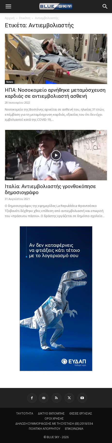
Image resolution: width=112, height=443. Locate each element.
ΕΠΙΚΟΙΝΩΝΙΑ (74, 429)
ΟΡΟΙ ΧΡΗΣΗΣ (54, 418)
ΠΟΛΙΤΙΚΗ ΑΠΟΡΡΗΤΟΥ (44, 429)
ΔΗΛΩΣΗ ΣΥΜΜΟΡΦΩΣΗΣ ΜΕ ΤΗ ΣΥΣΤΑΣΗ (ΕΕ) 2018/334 (54, 424)
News (9, 82)
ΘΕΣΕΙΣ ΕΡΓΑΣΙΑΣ (80, 413)
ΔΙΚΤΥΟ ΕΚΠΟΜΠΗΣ (51, 413)
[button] (8, 6)
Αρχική (10, 18)
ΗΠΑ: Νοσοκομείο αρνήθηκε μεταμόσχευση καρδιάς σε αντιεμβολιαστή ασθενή (55, 93)
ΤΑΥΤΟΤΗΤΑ (24, 413)
